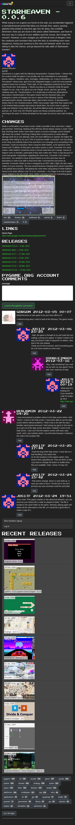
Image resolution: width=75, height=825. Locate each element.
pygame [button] (9, 779)
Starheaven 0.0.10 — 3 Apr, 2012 (15, 246)
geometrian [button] (25, 801)
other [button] (22, 788)
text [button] (7, 217)
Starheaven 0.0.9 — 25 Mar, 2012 (16, 266)
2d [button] (23, 779)
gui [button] (52, 801)
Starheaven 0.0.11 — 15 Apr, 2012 (16, 270)
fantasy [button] (20, 217)
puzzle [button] (64, 779)
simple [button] (51, 788)
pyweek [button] (9, 801)
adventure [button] (40, 806)
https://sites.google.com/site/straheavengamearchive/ (24, 236)
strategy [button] (39, 783)
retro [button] (55, 792)
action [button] (54, 783)
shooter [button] (24, 783)
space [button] (9, 788)
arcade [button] (35, 779)
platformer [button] (10, 792)
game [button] (50, 779)
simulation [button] (23, 806)
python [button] (9, 783)
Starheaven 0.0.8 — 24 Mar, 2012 (16, 262)
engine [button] (8, 806)
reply (20, 324)
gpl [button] (35, 797)
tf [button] (25, 222)
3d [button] (25, 797)
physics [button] (64, 801)
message (6, 283)
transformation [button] (11, 222)
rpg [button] (43, 792)
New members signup (13, 521)
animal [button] (48, 217)
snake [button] (62, 797)
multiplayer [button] (28, 792)
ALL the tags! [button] (9, 813)
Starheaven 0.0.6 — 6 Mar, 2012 (15, 258)
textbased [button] (34, 217)
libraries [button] (36, 788)
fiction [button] (61, 217)
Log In (6, 526)
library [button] (40, 801)
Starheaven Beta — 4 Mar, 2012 (15, 250)
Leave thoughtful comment (18, 305)
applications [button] (11, 797)
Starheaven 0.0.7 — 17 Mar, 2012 (16, 254)
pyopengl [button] (48, 797)
